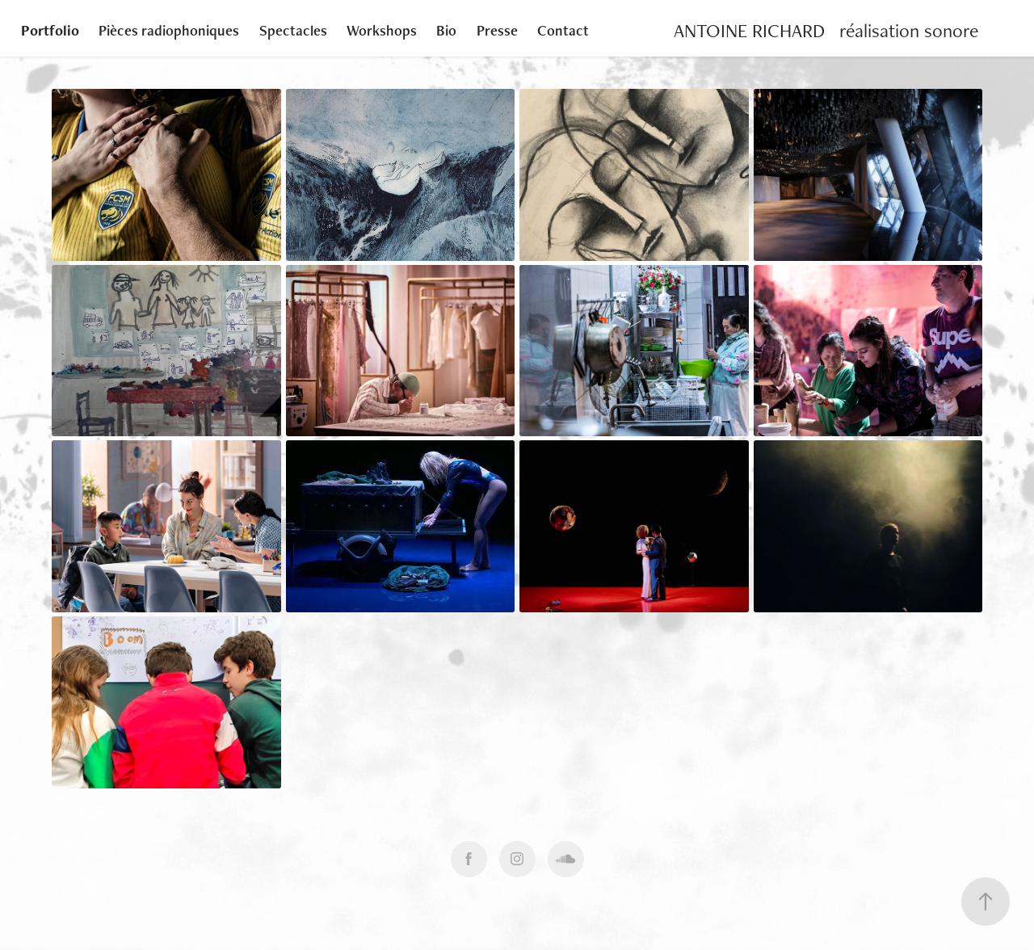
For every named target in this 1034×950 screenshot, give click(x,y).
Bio (446, 30)
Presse (497, 30)
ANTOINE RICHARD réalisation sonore (826, 30)
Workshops (382, 30)
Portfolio (50, 30)
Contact (563, 30)
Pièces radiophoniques (169, 30)
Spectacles (293, 30)
